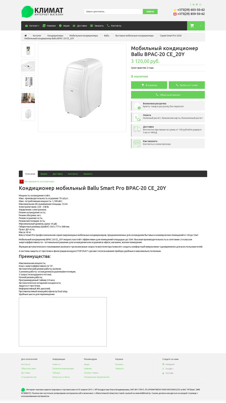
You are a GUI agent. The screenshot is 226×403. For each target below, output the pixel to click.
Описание (30, 174)
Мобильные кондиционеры (84, 35)
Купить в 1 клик (187, 84)
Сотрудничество (29, 377)
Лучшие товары (91, 373)
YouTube (167, 373)
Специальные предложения (96, 377)
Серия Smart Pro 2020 (171, 35)
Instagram (168, 364)
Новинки (88, 369)
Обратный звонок (168, 94)
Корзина (119, 364)
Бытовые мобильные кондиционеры (135, 35)
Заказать (88, 174)
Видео (44, 174)
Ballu (106, 35)
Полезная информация (63, 369)
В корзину (149, 84)
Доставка (58, 174)
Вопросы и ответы (61, 377)
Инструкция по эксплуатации (39, 181)
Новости (56, 364)
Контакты (73, 174)
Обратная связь (28, 369)
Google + (168, 369)
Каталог (37, 35)
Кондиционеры (55, 35)
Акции (86, 364)
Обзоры (56, 373)
